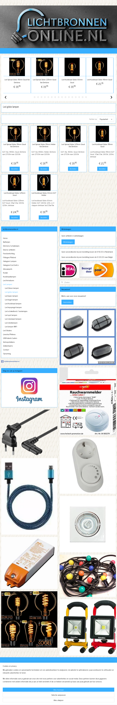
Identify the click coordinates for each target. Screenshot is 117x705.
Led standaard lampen (13, 318)
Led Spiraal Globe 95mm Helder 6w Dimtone (44, 145)
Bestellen (14, 168)
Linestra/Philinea (9, 334)
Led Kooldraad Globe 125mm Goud (14, 194)
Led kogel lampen (11, 299)
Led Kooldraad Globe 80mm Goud (72, 81)
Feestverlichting (9, 253)
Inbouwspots (7, 268)
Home (5, 238)
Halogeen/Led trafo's (11, 264)
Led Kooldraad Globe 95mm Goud (99, 79)
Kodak (5, 272)
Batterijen (6, 241)
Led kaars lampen (11, 295)
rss (57, 701)
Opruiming (7, 353)
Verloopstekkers (9, 341)
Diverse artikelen (9, 249)
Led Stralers (7, 330)
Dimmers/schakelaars (11, 245)
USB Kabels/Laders (10, 338)
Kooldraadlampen (9, 276)
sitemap (54, 701)
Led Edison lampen (12, 287)
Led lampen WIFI (11, 326)
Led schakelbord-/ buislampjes (16, 311)
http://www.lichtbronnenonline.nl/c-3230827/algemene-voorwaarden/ (53, 689)
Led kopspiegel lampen (13, 307)
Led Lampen (7, 284)
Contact (6, 349)
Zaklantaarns (8, 345)
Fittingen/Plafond (9, 257)
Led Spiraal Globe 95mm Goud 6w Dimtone (17, 81)
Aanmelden (67, 302)
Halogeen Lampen (9, 261)
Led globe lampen (11, 291)
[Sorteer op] (106, 119)
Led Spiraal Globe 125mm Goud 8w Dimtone (44, 81)
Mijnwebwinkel (79, 701)
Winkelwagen (68, 241)
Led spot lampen (11, 315)
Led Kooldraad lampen (13, 303)
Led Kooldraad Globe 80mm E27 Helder (44, 194)
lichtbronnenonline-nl (10, 361)
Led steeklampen (11, 322)
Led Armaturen (8, 280)
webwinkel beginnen (64, 701)
